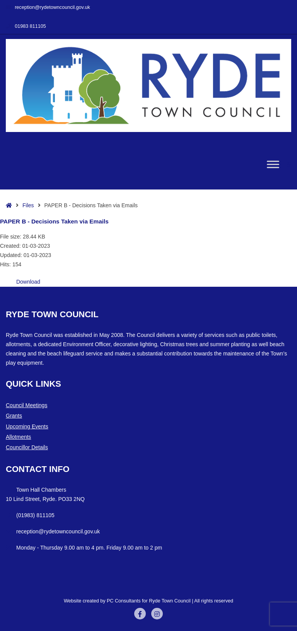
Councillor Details (27, 447)
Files (28, 205)
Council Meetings (26, 405)
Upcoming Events (27, 426)
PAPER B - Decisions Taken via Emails (54, 221)
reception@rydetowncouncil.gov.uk (48, 7)
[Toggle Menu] (273, 164)
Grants (14, 416)
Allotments (18, 437)
